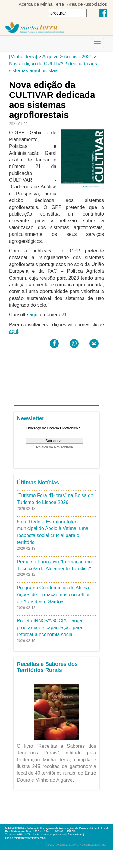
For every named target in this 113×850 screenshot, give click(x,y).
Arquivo (50, 56)
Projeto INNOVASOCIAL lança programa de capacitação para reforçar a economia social (49, 627)
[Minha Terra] (23, 56)
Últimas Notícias (38, 483)
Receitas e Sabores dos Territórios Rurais (47, 667)
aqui (34, 314)
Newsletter (30, 418)
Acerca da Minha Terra (41, 4)
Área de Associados (87, 4)
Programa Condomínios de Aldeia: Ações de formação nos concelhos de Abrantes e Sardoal (54, 594)
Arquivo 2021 (78, 56)
